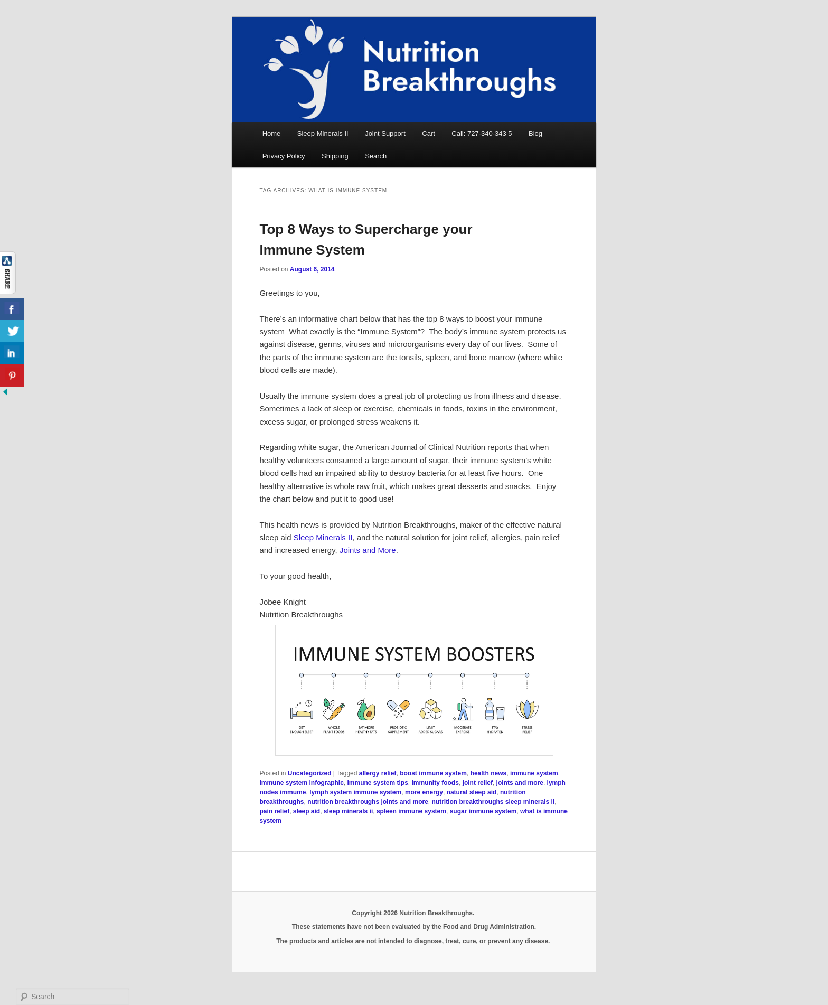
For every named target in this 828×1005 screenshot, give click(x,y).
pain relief (274, 811)
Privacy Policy (283, 156)
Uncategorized (310, 773)
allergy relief (378, 773)
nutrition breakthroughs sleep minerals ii (492, 801)
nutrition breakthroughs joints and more (367, 801)
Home (271, 133)
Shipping (335, 156)
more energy (424, 792)
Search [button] (376, 156)
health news (489, 773)
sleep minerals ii (348, 811)
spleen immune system (411, 811)
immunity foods (435, 782)
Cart (428, 133)
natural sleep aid (472, 792)
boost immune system (433, 773)
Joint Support (385, 133)
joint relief (478, 782)
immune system (534, 773)
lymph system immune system (355, 792)
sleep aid (306, 811)
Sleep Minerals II (323, 133)
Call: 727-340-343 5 (481, 133)
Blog (535, 133)
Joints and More (368, 550)
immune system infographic (301, 782)
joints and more (519, 782)
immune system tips (377, 782)
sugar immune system (483, 811)
